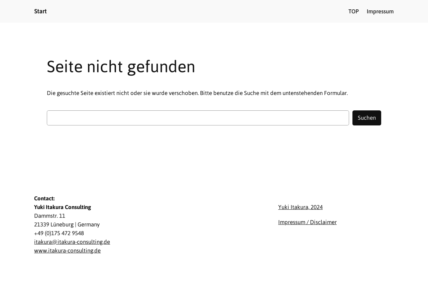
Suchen (367, 117)
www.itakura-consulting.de (67, 250)
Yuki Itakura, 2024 (300, 207)
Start (40, 11)
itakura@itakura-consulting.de (72, 241)
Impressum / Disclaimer (307, 222)
